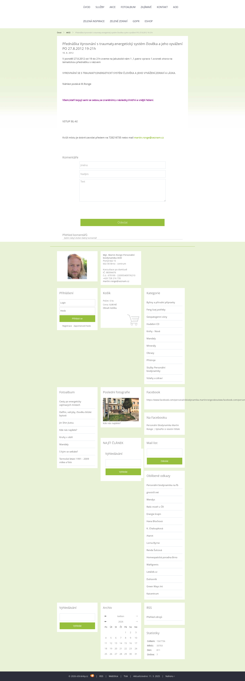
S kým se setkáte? (68, 451)
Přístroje (151, 360)
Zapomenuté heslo (82, 326)
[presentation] (122, 209)
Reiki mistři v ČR (155, 506)
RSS (101, 676)
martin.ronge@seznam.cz (149, 137)
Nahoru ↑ (170, 676)
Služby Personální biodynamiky (156, 369)
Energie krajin (154, 513)
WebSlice (113, 676)
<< (106, 616)
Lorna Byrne (153, 542)
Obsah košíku (110, 307)
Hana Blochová (155, 521)
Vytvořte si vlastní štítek (167, 429)
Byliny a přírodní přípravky (161, 302)
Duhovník (152, 579)
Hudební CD (153, 324)
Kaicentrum (153, 593)
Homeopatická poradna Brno (162, 557)
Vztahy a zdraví (155, 378)
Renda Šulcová (154, 550)
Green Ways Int (155, 586)
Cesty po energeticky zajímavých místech (70, 403)
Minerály (151, 345)
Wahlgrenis (152, 564)
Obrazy (150, 352)
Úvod (86, 7)
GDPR (136, 21)
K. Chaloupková (155, 528)
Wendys (151, 499)
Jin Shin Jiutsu (66, 422)
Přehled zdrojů (154, 616)
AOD (175, 7)
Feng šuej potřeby (156, 309)
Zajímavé (146, 7)
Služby (100, 7)
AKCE (113, 7)
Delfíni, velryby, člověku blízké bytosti (75, 414)
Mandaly (151, 338)
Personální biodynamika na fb (162, 485)
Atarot (150, 535)
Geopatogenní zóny (157, 316)
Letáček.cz (152, 571)
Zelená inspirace (94, 21)
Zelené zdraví (118, 21)
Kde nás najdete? (68, 429)
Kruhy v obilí (66, 437)
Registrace (67, 326)
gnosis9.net (153, 492)
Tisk (126, 676)
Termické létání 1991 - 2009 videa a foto (74, 460)
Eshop (149, 21)
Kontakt (162, 7)
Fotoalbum (128, 7)
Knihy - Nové (153, 331)
